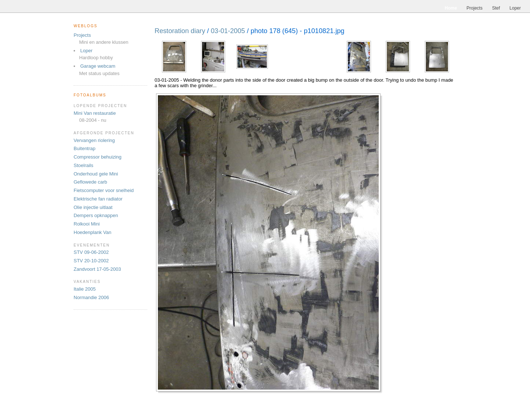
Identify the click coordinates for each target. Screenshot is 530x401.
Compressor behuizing (97, 157)
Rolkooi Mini (87, 224)
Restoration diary (180, 31)
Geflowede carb (90, 182)
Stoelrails (83, 165)
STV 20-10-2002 (91, 260)
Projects (82, 35)
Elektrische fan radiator (98, 199)
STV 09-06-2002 (91, 252)
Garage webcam (97, 66)
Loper (86, 50)
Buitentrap (84, 148)
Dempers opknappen (96, 215)
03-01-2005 (228, 31)
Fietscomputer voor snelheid (104, 190)
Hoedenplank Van (92, 232)
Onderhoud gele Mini (96, 174)
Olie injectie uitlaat (93, 207)
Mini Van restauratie (95, 113)
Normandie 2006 (91, 297)
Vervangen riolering (94, 140)
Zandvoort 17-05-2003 (97, 269)
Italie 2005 (85, 289)
